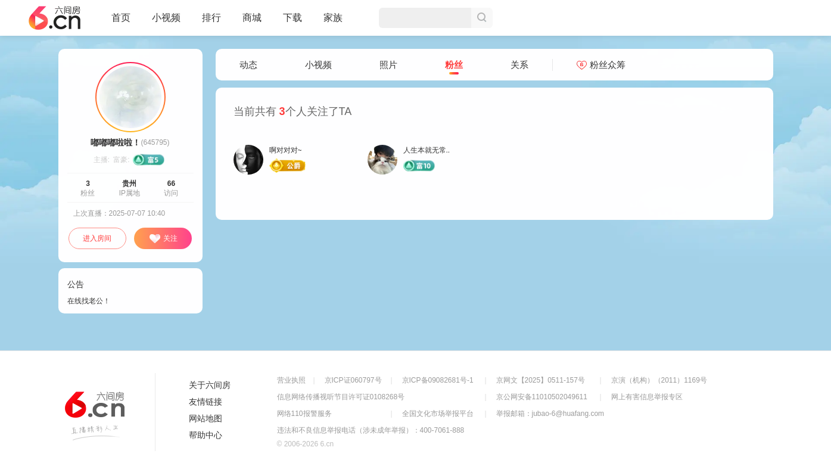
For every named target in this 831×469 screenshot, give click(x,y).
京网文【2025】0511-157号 (540, 380)
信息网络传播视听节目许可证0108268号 (341, 397)
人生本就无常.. (426, 150)
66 (171, 183)
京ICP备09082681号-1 (438, 380)
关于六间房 (210, 385)
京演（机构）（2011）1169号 (659, 380)
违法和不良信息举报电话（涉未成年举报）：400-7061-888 (371, 430)
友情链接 (205, 401)
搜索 (482, 18)
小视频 (166, 23)
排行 (211, 18)
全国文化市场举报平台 (438, 413)
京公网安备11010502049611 (541, 397)
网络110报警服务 (304, 413)
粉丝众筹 (601, 65)
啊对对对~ (285, 150)
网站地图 (205, 418)
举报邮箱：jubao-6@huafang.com (550, 413)
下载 (292, 18)
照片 (388, 65)
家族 (333, 23)
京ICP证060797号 (353, 380)
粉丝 (454, 65)
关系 (519, 65)
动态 (248, 65)
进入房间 (97, 238)
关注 (163, 239)
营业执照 (291, 380)
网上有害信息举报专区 (647, 397)
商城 (252, 23)
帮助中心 (205, 435)
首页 (120, 23)
